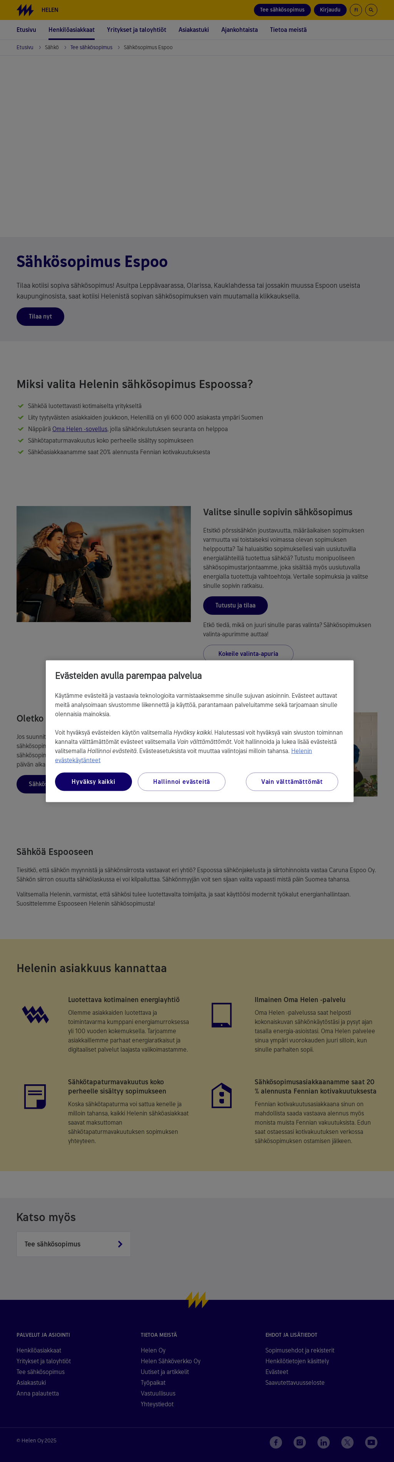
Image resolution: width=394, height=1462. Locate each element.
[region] (200, 731)
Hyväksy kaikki (93, 781)
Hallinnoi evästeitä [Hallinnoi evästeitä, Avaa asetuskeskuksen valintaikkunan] (181, 781)
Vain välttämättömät (292, 781)
